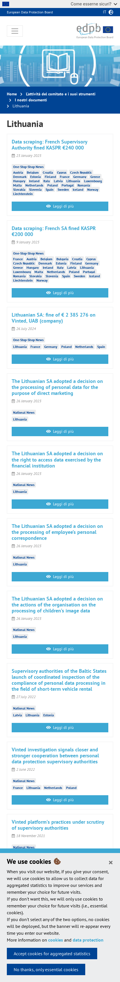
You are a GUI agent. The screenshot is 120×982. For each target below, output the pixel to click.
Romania (84, 185)
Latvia (58, 181)
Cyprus (61, 172)
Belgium (33, 172)
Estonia (35, 177)
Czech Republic (81, 172)
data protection (88, 940)
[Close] (110, 862)
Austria (18, 172)
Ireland (34, 181)
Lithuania (73, 181)
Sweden (63, 189)
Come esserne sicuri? (94, 3)
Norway (92, 189)
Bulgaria (62, 259)
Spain (50, 189)
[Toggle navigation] (15, 31)
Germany (79, 177)
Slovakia (19, 189)
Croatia (48, 172)
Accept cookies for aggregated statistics (52, 953)
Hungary (19, 181)
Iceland (78, 189)
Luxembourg (93, 181)
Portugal (68, 185)
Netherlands (34, 185)
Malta (17, 185)
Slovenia (35, 189)
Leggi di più (60, 206)
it (104, 12)
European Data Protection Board (30, 12)
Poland (52, 185)
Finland (50, 177)
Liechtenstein (23, 194)
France (65, 177)
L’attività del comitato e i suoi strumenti (60, 94)
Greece (95, 177)
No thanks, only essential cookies (46, 969)
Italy (46, 181)
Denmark (20, 177)
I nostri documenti (31, 99)
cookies (55, 940)
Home (12, 94)
